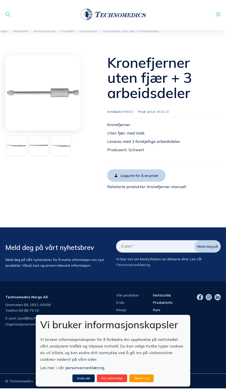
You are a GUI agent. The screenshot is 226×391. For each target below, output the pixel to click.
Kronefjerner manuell (166, 188)
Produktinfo (163, 304)
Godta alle (83, 378)
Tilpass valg (141, 378)
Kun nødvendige (112, 378)
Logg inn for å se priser (139, 177)
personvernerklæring (84, 367)
